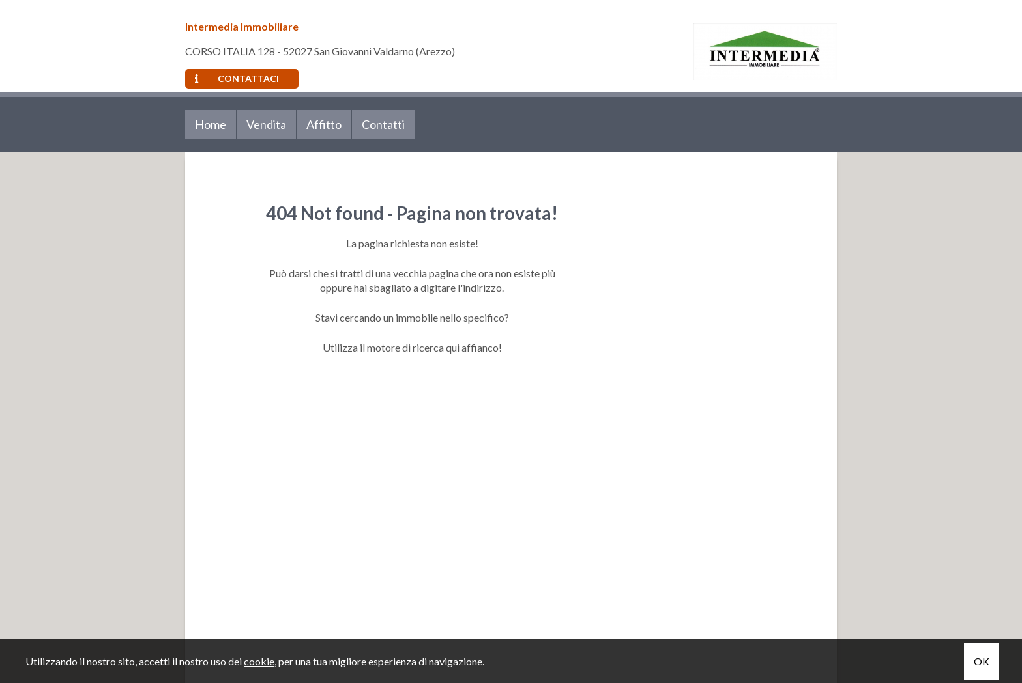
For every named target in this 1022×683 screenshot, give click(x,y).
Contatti (383, 124)
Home (210, 124)
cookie (259, 661)
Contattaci (237, 78)
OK (981, 661)
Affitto (324, 124)
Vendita (266, 124)
